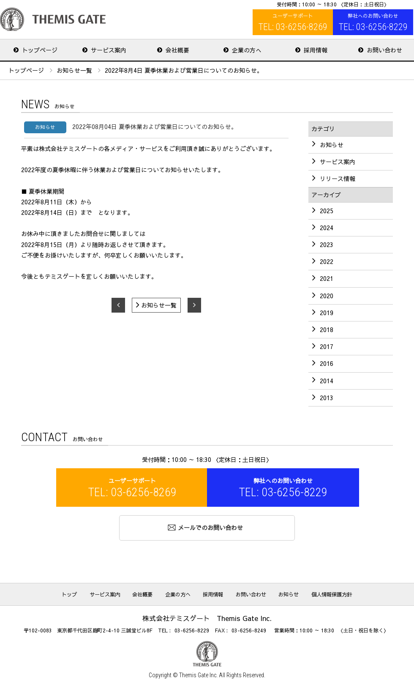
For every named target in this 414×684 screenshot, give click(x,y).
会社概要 (146, 593)
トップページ (26, 70)
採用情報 (212, 593)
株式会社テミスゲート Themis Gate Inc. (53, 19)
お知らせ (283, 593)
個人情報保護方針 (323, 593)
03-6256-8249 (249, 629)
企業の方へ (179, 593)
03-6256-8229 (191, 629)
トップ (77, 593)
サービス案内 (110, 593)
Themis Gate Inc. (198, 673)
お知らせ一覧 (74, 70)
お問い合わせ (247, 593)
